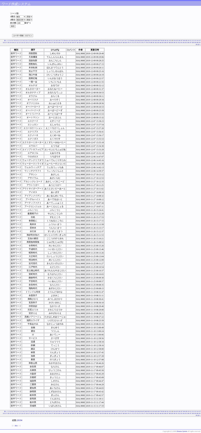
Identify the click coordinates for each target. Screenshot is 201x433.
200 (197, 42)
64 (105, 40)
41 (68, 40)
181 (153, 42)
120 (13, 42)
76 (125, 40)
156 (96, 42)
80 (132, 40)
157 (98, 42)
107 (182, 40)
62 (102, 40)
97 (160, 40)
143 (66, 42)
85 (140, 40)
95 (157, 40)
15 (25, 40)
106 (179, 40)
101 (168, 40)
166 (119, 42)
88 (145, 40)
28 (46, 40)
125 (24, 42)
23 (38, 40)
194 (184, 42)
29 (48, 40)
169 (126, 42)
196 (188, 42)
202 (197, 44)
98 (161, 40)
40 (66, 40)
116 (4, 42)
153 (89, 42)
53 (87, 40)
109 (186, 40)
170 (128, 42)
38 (63, 40)
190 (174, 42)
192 (179, 42)
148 (77, 42)
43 (71, 40)
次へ (199, 44)
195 (186, 42)
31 (51, 40)
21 (35, 40)
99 (163, 40)
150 (82, 42)
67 (110, 40)
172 (133, 42)
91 (150, 40)
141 (61, 42)
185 (163, 42)
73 (120, 40)
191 (177, 42)
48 (79, 40)
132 (41, 42)
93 (153, 40)
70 (115, 40)
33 (54, 40)
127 (29, 42)
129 (34, 42)
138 (54, 42)
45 (74, 40)
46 (76, 40)
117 (6, 42)
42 (69, 40)
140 (59, 42)
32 (53, 40)
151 (84, 42)
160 (105, 42)
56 (92, 40)
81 (133, 40)
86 (142, 40)
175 (140, 42)
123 (20, 42)
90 (148, 40)
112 (193, 40)
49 (81, 40)
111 (191, 40)
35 (58, 40)
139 (57, 42)
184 (160, 42)
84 (138, 40)
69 (114, 40)
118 (8, 42)
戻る (16, 425)
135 (47, 42)
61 (100, 40)
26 (43, 40)
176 (142, 42)
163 (112, 42)
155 (94, 42)
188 (170, 42)
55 (91, 40)
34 (56, 40)
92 (151, 40)
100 (165, 40)
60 (99, 40)
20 (33, 40)
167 (121, 42)
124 (22, 42)
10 (16, 40)
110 (188, 40)
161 (107, 42)
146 (73, 42)
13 (21, 40)
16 (26, 40)
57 (94, 40)
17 (28, 40)
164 (114, 42)
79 (130, 40)
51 (84, 40)
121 (15, 42)
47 (77, 40)
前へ (5, 40)
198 (193, 42)
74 (122, 40)
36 (59, 40)
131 (38, 42)
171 (130, 42)
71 (117, 40)
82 (135, 40)
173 (135, 42)
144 (68, 42)
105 (177, 40)
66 (109, 40)
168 (124, 42)
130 (36, 42)
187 (167, 42)
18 (30, 40)
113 (195, 40)
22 (36, 40)
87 (143, 40)
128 (31, 42)
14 (23, 40)
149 (80, 42)
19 (31, 40)
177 (144, 42)
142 (64, 42)
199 (195, 42)
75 (124, 40)
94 (155, 40)
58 (95, 40)
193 (181, 42)
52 (86, 40)
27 (44, 40)
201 (200, 42)
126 (27, 42)
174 (137, 42)
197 (190, 42)
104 (175, 40)
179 (149, 42)
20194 (19, 420)
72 (119, 40)
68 (112, 40)
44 (72, 40)
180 (151, 42)
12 (20, 40)
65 (107, 40)
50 (82, 40)
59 (97, 40)
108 (184, 40)
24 (39, 40)
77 (127, 40)
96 (158, 40)
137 (52, 42)
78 (128, 40)
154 (91, 42)
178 (147, 42)
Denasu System (182, 431)
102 (170, 40)
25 (41, 40)
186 (165, 42)
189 (172, 42)
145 (70, 42)
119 (10, 42)
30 (49, 40)
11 (18, 40)
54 (89, 40)
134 (45, 42)
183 (158, 42)
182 (156, 42)
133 (43, 42)
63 (104, 40)
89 (147, 40)
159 (103, 42)
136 (50, 42)
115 (200, 40)
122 (17, 42)
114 (197, 40)
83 (137, 40)
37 (61, 40)
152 (87, 42)
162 (110, 42)
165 (117, 42)
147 (75, 42)
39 (64, 40)
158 (100, 42)
